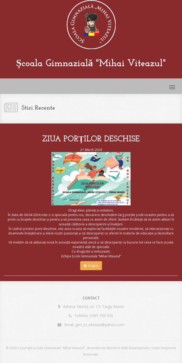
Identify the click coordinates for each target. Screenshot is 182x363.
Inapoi (90, 265)
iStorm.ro (113, 348)
